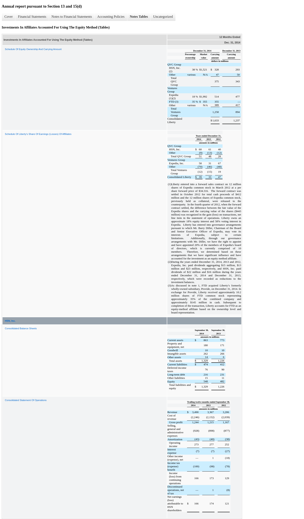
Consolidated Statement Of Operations (26, 400)
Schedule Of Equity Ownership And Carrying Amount (33, 49)
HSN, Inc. (10, 321)
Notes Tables (139, 16)
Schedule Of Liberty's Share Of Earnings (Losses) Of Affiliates (38, 134)
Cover (8, 16)
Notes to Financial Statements (72, 16)
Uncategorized (163, 16)
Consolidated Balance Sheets (21, 328)
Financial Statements (32, 16)
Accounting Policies (110, 16)
